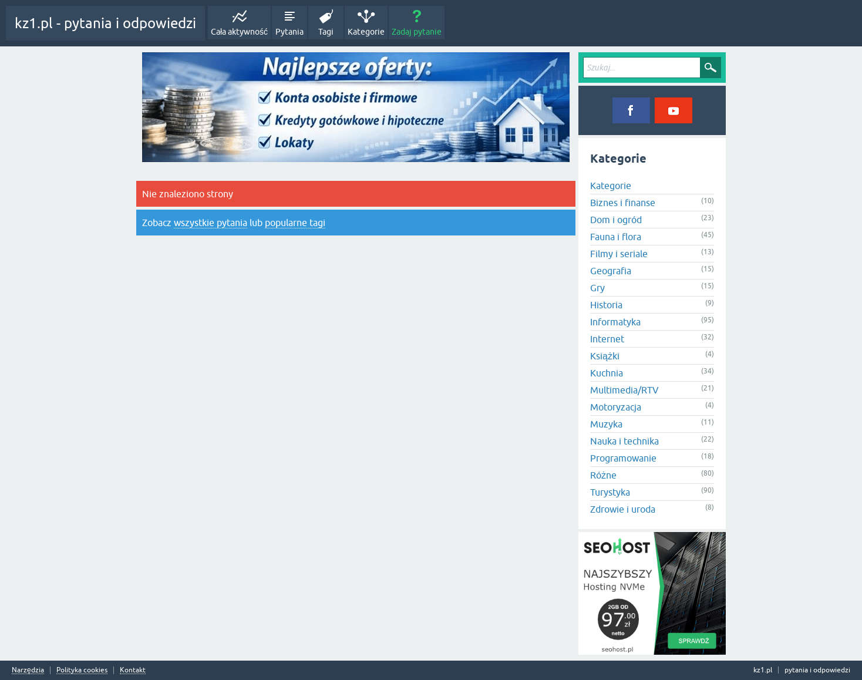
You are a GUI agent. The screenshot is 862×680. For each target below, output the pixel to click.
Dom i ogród (616, 219)
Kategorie (366, 31)
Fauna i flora (615, 236)
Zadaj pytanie (417, 31)
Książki (604, 356)
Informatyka (615, 322)
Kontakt (133, 670)
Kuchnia (606, 373)
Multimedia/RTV (624, 390)
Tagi (326, 31)
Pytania (289, 31)
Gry (597, 287)
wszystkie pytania (210, 222)
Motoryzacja (615, 407)
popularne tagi (295, 222)
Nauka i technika (624, 441)
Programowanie (623, 458)
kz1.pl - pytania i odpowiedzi (105, 23)
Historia (606, 304)
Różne (603, 475)
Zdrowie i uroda (622, 509)
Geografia (610, 270)
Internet (607, 339)
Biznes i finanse (622, 202)
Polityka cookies (81, 670)
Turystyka (610, 492)
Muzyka (606, 424)
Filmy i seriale (619, 253)
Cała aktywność (239, 31)
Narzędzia (28, 670)
